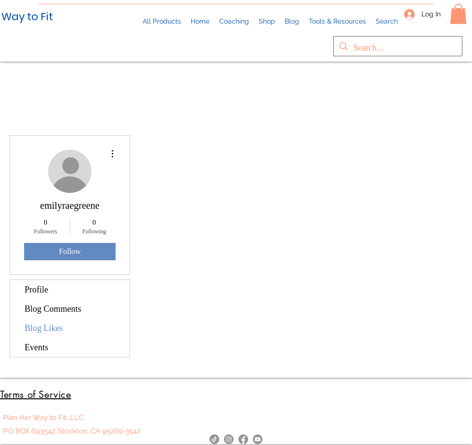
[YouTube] (257, 439)
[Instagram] (229, 439)
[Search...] (397, 48)
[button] (458, 14)
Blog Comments (53, 309)
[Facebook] (243, 439)
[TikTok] (214, 439)
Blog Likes (44, 328)
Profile (36, 289)
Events (36, 347)
